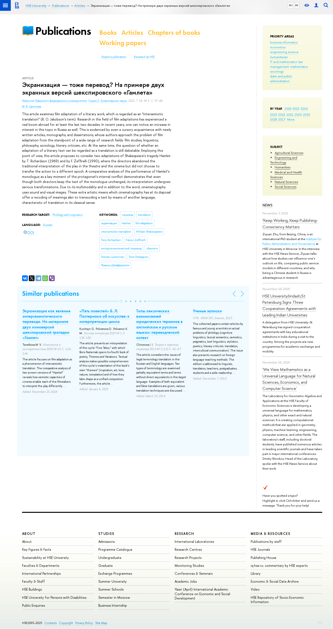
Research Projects (188, 557)
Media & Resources (270, 533)
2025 (295, 108)
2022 (281, 114)
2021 (289, 114)
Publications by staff (266, 541)
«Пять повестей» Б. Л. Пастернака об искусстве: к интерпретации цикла (104, 316)
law (300, 62)
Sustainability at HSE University (45, 557)
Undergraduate (109, 557)
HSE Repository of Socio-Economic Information (277, 599)
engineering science (284, 52)
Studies (106, 533)
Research (184, 533)
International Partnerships (41, 573)
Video (255, 589)
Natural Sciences (286, 182)
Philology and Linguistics (68, 215)
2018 (273, 119)
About (29, 533)
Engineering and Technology (283, 159)
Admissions (106, 541)
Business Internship (112, 605)
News (267, 205)
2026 (288, 108)
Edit (320, 622)
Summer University (112, 581)
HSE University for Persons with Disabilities (54, 597)
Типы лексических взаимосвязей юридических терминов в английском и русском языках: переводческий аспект (159, 324)
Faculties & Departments (40, 565)
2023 (273, 114)
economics (277, 47)
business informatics (283, 42)
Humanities (282, 167)
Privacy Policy (84, 623)
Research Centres (188, 549)
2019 (306, 114)
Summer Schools (111, 589)
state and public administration (281, 78)
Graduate (105, 565)
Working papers (122, 43)
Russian (48, 225)
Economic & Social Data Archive (275, 581)
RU (291, 5)
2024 (304, 108)
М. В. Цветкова (31, 107)
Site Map (101, 623)
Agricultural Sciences (289, 153)
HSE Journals (260, 549)
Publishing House (263, 557)
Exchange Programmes (115, 573)
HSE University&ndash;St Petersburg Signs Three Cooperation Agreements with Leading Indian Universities (289, 305)
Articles (132, 32)
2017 (281, 119)
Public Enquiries (33, 605)
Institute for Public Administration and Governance (291, 241)
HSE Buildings (32, 589)
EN (296, 5)
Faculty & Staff (33, 581)
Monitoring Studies (189, 565)
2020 (298, 114)
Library (256, 573)
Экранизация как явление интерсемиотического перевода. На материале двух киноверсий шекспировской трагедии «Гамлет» (47, 324)
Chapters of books (174, 32)
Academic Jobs (186, 581)
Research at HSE (144, 57)
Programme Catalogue (115, 549)
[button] (121, 301)
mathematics (299, 66)
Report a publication (113, 57)
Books (108, 32)
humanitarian (279, 57)
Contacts (50, 623)
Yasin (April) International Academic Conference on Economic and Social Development (202, 593)
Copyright (66, 623)
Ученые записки (207, 311)
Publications (63, 31)
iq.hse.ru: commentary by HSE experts (279, 565)
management (279, 66)
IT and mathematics (283, 62)
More (291, 119)
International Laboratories (194, 541)
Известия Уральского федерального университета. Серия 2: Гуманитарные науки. (75, 101)
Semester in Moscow (114, 597)
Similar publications (50, 293)
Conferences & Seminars (194, 573)
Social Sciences (285, 186)
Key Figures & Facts (36, 549)
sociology (277, 71)
